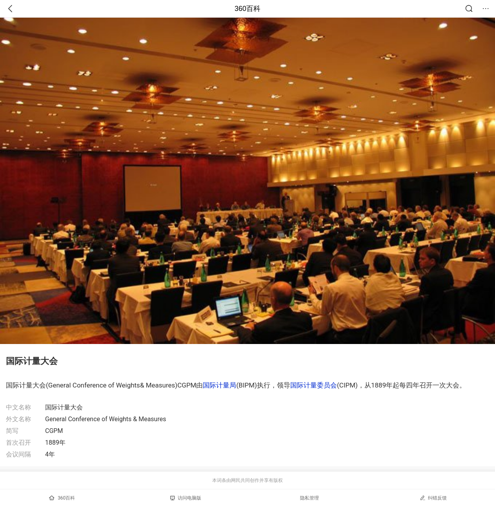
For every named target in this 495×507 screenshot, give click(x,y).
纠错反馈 (433, 498)
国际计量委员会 (313, 385)
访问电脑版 (185, 498)
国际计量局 (219, 385)
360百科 (247, 9)
